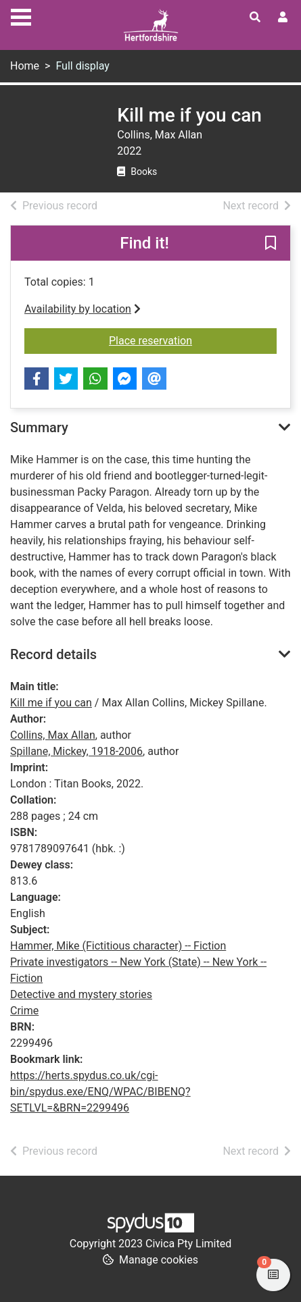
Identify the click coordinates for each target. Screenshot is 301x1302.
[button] (270, 244)
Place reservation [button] (193, 339)
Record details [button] (53, 654)
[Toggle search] (255, 17)
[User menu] (283, 17)
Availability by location (82, 309)
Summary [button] (39, 427)
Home (24, 65)
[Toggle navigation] (21, 15)
